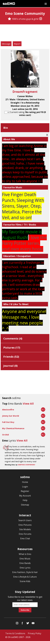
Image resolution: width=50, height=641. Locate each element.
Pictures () (11, 347)
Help (25, 500)
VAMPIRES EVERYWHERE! (26, 465)
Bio (5, 127)
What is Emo (25, 554)
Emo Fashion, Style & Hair (25, 572)
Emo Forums (25, 533)
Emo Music (25, 558)
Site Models (25, 529)
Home (25, 482)
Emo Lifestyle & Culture (25, 576)
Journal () (10, 366)
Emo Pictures (25, 524)
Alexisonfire (8, 409)
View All (28, 403)
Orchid (5, 434)
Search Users (25, 520)
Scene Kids (25, 581)
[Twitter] (27, 624)
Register (25, 491)
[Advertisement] (25, 33)
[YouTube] (33, 624)
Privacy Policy (34, 633)
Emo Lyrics (25, 567)
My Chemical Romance (13, 428)
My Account (25, 495)
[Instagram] (40, 18)
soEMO (9, 4)
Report (17, 43)
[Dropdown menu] (45, 4)
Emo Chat (25, 538)
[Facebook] (22, 624)
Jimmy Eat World (10, 415)
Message (6, 43)
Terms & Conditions (15, 633)
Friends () (11, 356)
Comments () (12, 338)
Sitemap (25, 504)
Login (25, 486)
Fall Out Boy (8, 422)
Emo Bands (25, 563)
